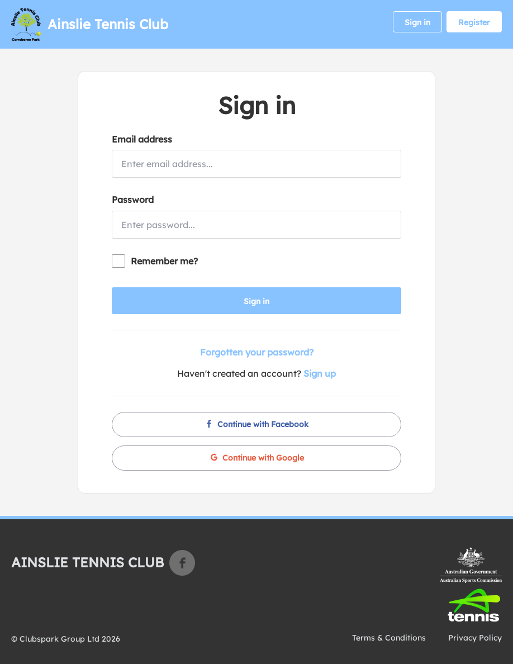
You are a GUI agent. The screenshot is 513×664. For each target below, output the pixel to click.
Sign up (319, 373)
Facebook (182, 563)
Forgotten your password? (257, 352)
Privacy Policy (475, 638)
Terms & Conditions (389, 638)
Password (133, 199)
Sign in (417, 22)
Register (474, 22)
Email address (142, 139)
